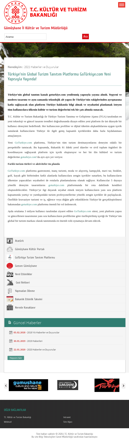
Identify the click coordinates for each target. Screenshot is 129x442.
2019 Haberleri (34, 341)
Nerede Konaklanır (21, 307)
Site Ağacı (68, 421)
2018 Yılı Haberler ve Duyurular (43, 332)
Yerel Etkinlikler (19, 274)
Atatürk (15, 241)
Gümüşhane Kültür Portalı (25, 249)
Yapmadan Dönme (20, 291)
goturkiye (54, 185)
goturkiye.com (28, 157)
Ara (85, 36)
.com (61, 185)
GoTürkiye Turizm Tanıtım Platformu (30, 257)
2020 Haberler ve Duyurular (41, 349)
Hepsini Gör (16, 357)
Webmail (8, 421)
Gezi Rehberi (18, 282)
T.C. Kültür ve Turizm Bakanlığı (19, 417)
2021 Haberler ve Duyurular (41, 67)
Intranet (67, 417)
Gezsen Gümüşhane (21, 266)
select (47, 36)
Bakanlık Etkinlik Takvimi (24, 299)
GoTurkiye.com (23, 142)
